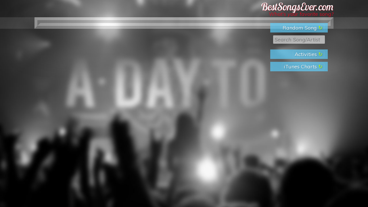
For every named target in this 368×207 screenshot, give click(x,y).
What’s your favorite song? (301, 14)
